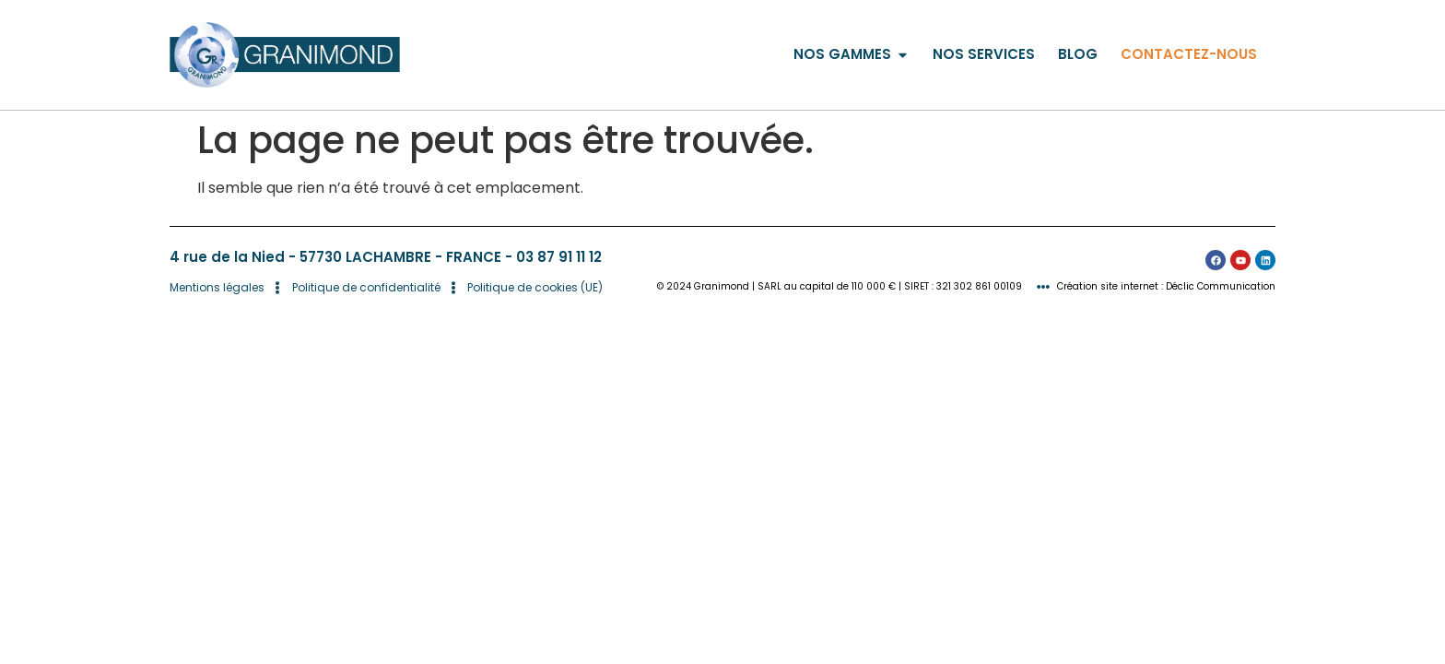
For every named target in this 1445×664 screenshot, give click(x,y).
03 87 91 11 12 (559, 257)
